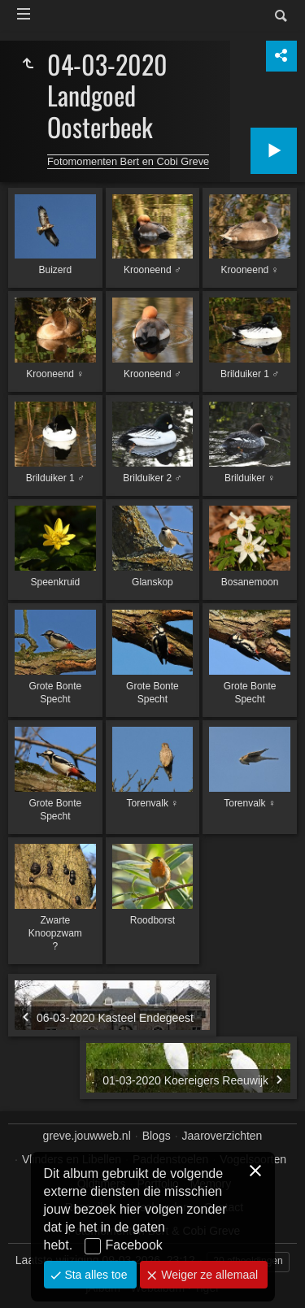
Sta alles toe (95, 1274)
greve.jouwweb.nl (87, 1135)
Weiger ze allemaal (208, 1274)
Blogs (156, 1135)
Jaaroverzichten (222, 1135)
